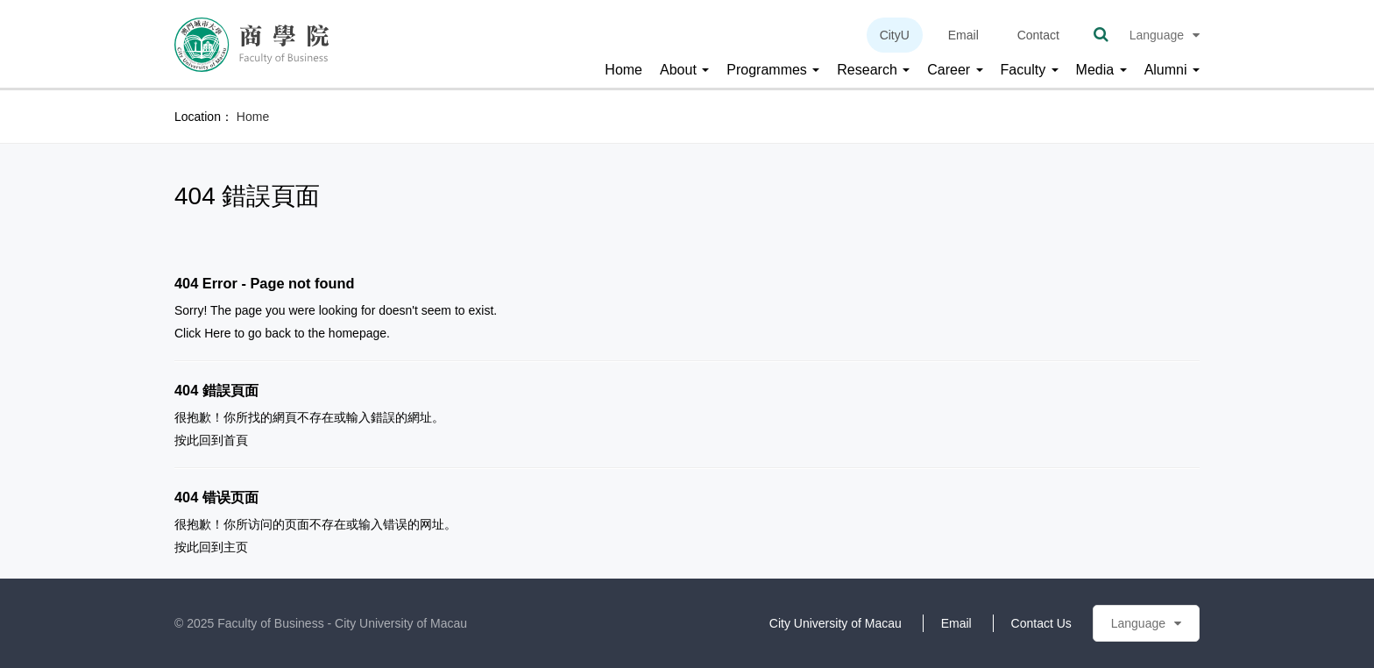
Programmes (772, 69)
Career (954, 69)
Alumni (1172, 69)
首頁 (235, 440)
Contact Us (1041, 623)
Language (1165, 35)
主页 (235, 547)
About (684, 69)
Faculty (1030, 69)
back (278, 333)
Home (623, 69)
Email (963, 35)
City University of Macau (835, 623)
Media (1101, 69)
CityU (895, 35)
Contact (1038, 35)
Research (873, 69)
